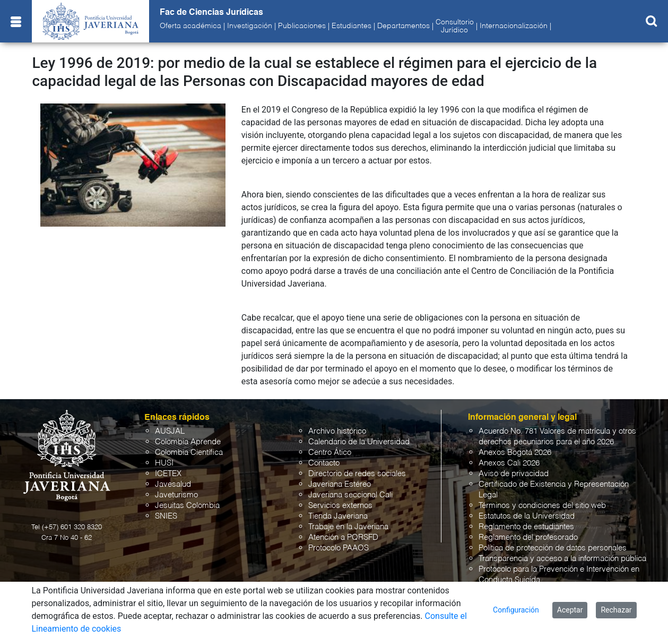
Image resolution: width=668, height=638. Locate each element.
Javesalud (173, 484)
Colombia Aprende (188, 442)
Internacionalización (514, 26)
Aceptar (570, 610)
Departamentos (403, 26)
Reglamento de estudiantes (526, 527)
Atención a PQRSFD (343, 537)
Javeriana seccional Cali (350, 495)
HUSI (164, 463)
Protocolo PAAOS (338, 548)
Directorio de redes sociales (357, 474)
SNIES (166, 516)
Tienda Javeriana (338, 516)
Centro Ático (329, 452)
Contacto (324, 463)
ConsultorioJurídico (455, 26)
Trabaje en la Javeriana (348, 527)
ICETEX (168, 474)
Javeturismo (176, 495)
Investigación (249, 26)
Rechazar (616, 610)
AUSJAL (170, 431)
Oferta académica (190, 26)
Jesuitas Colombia (187, 506)
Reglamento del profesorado (528, 537)
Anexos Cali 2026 (509, 463)
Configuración (516, 610)
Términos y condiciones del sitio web (542, 506)
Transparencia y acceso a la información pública (562, 559)
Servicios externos (340, 506)
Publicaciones (302, 26)
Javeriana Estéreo (339, 484)
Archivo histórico (337, 431)
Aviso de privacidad (514, 474)
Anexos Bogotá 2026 (515, 452)
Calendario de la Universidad (359, 442)
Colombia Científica (189, 452)
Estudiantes (351, 26)
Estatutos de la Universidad (527, 516)
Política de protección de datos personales (553, 548)
